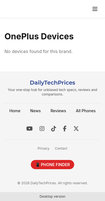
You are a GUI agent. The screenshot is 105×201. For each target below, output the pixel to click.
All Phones (86, 110)
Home (14, 110)
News (35, 110)
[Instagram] (42, 129)
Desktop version (53, 196)
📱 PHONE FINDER (52, 164)
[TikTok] (53, 129)
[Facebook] (65, 129)
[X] (76, 129)
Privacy (44, 148)
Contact (61, 148)
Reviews (58, 110)
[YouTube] (29, 129)
